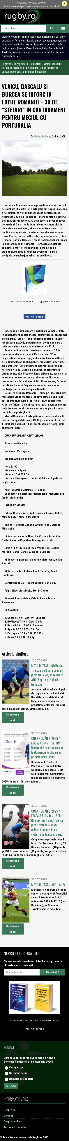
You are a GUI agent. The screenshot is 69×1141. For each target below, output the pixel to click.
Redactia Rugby (43, 136)
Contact (8, 1115)
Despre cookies (13, 1121)
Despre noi (10, 1110)
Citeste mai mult (13, 717)
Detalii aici (55, 6)
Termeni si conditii (15, 1127)
